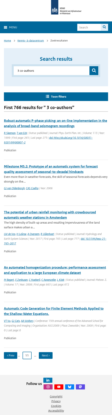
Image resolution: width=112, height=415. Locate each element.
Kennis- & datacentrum (30, 40)
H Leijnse (21, 234)
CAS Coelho (32, 188)
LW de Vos (9, 234)
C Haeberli (34, 280)
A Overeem (33, 234)
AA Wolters (27, 321)
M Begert (9, 280)
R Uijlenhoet (47, 234)
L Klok (60, 280)
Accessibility (56, 410)
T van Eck (22, 133)
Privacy (56, 401)
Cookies (56, 406)
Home (7, 40)
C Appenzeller (48, 280)
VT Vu (7, 321)
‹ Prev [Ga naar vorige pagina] (10, 355)
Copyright (56, 396)
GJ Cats (16, 321)
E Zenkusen (21, 280)
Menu (13, 27)
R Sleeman (9, 133)
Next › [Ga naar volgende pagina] (46, 355)
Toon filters (58, 96)
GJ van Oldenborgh (14, 188)
